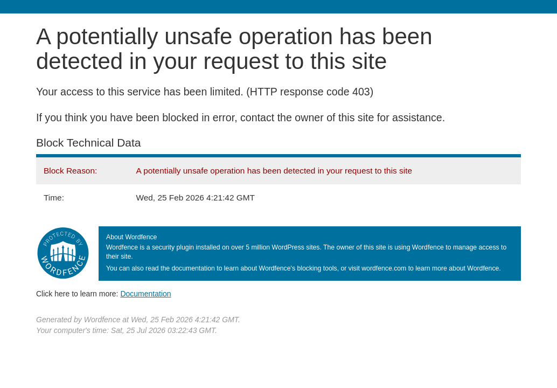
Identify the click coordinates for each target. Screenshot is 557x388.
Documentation (145, 293)
